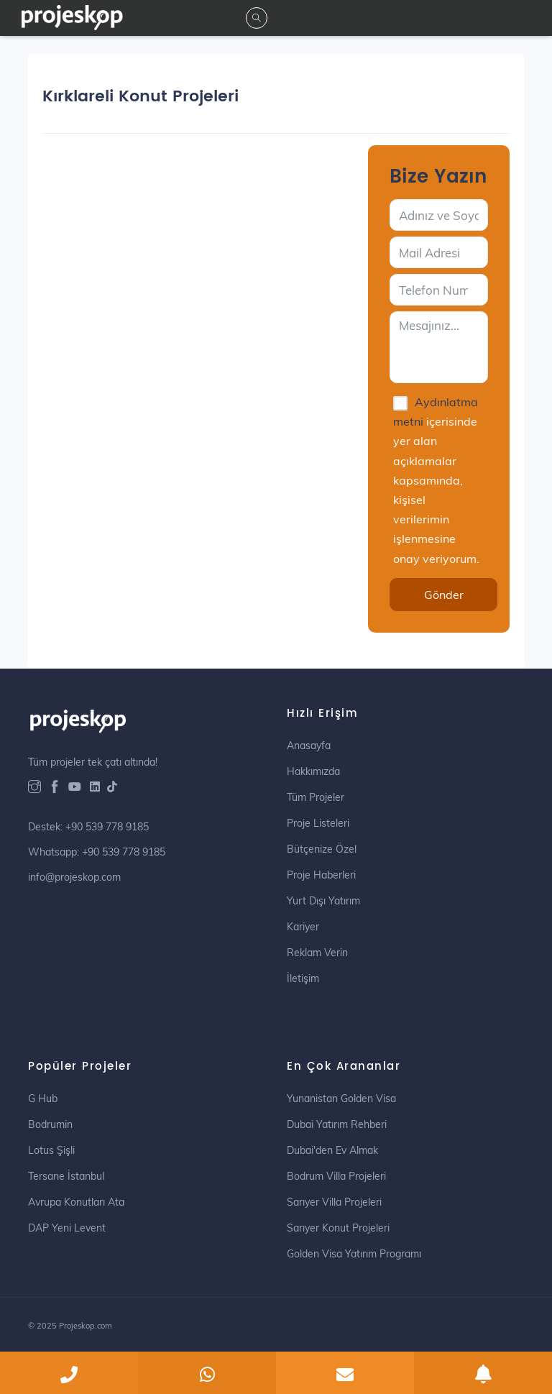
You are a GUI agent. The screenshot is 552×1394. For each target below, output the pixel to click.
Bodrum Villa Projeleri (336, 1176)
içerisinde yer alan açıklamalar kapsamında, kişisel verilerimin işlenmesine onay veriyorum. (436, 480)
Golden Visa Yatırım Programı (354, 1253)
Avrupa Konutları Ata (76, 1202)
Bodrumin (50, 1124)
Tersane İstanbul (66, 1176)
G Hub (43, 1098)
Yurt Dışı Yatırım (323, 900)
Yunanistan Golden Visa (341, 1098)
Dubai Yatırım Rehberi (337, 1124)
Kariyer (303, 926)
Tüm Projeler (315, 797)
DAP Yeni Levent (67, 1227)
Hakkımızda (313, 771)
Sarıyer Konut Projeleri (338, 1227)
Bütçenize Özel (321, 849)
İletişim (303, 978)
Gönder (444, 594)
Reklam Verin (317, 952)
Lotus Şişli (51, 1150)
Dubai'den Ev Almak (332, 1150)
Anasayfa (309, 745)
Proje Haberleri (321, 874)
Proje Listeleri (318, 823)
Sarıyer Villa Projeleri (334, 1202)
